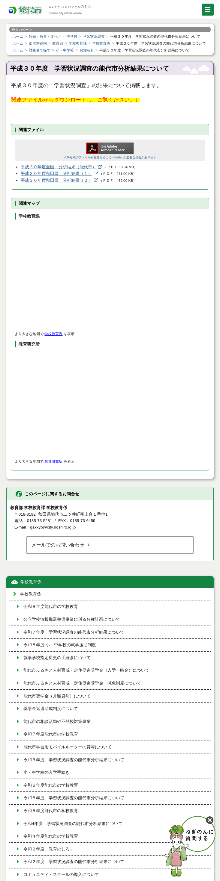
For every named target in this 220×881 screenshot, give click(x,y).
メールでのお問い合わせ (58, 544)
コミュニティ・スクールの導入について (61, 874)
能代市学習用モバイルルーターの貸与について (67, 747)
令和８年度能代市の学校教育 (50, 606)
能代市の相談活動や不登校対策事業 (57, 721)
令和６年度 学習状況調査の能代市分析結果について (73, 760)
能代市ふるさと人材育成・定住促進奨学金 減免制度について (82, 683)
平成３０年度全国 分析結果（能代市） (58, 167)
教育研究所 (53, 461)
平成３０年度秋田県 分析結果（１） (56, 173)
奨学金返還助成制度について (50, 708)
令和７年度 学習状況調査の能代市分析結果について (73, 632)
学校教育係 (30, 582)
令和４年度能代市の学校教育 (50, 836)
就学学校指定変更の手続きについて (57, 658)
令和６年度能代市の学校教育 (50, 785)
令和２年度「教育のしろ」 (48, 849)
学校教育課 (53, 334)
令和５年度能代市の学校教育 (50, 811)
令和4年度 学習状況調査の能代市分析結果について (72, 823)
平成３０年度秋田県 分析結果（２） (56, 180)
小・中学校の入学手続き (46, 772)
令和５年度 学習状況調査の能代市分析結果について (73, 798)
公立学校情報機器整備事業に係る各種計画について (71, 619)
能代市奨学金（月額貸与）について (57, 696)
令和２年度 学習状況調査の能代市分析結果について (73, 861)
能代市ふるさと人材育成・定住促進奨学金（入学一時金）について (86, 670)
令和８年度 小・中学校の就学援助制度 (59, 645)
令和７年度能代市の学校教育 (50, 734)
